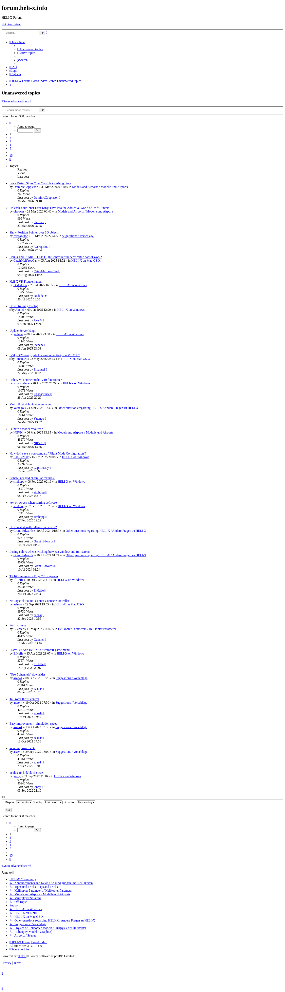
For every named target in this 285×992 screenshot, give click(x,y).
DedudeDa (20, 285)
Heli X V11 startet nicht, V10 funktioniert (36, 379)
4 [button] (10, 145)
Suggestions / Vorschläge (78, 236)
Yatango (18, 408)
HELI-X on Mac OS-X (86, 260)
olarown (18, 211)
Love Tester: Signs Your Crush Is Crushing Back (40, 183)
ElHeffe (18, 579)
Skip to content (11, 24)
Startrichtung (18, 625)
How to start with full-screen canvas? (33, 527)
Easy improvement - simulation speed (33, 723)
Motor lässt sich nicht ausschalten (31, 404)
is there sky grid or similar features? (32, 478)
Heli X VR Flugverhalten (26, 281)
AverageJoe (20, 236)
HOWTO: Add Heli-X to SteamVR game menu (40, 650)
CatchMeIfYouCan (25, 260)
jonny (17, 776)
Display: (18, 802)
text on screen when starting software (33, 502)
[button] (10, 123)
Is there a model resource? (26, 429)
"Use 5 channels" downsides (27, 674)
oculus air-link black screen (27, 772)
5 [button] (10, 148)
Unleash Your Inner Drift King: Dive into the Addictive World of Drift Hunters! (60, 208)
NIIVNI (18, 432)
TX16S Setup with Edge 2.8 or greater (34, 576)
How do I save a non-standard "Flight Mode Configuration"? (48, 453)
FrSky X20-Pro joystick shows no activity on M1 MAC (45, 355)
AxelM (19, 309)
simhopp (18, 481)
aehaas (17, 604)
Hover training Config (24, 306)
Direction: (79, 802)
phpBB (21, 956)
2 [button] (10, 137)
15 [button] (11, 155)
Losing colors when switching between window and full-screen (50, 551)
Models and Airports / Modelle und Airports (100, 187)
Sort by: (48, 802)
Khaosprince (21, 383)
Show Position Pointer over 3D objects (34, 232)
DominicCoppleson (25, 187)
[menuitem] (30, 49)
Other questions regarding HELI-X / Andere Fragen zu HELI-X (98, 408)
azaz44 (17, 678)
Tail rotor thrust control (24, 699)
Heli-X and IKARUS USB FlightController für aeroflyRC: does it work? (56, 257)
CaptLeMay (20, 457)
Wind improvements (22, 748)
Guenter (18, 629)
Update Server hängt (23, 330)
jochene (18, 334)
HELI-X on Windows (73, 285)
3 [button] (10, 141)
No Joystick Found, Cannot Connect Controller (39, 600)
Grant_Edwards (23, 530)
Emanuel (21, 358)
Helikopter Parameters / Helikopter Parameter (87, 629)
